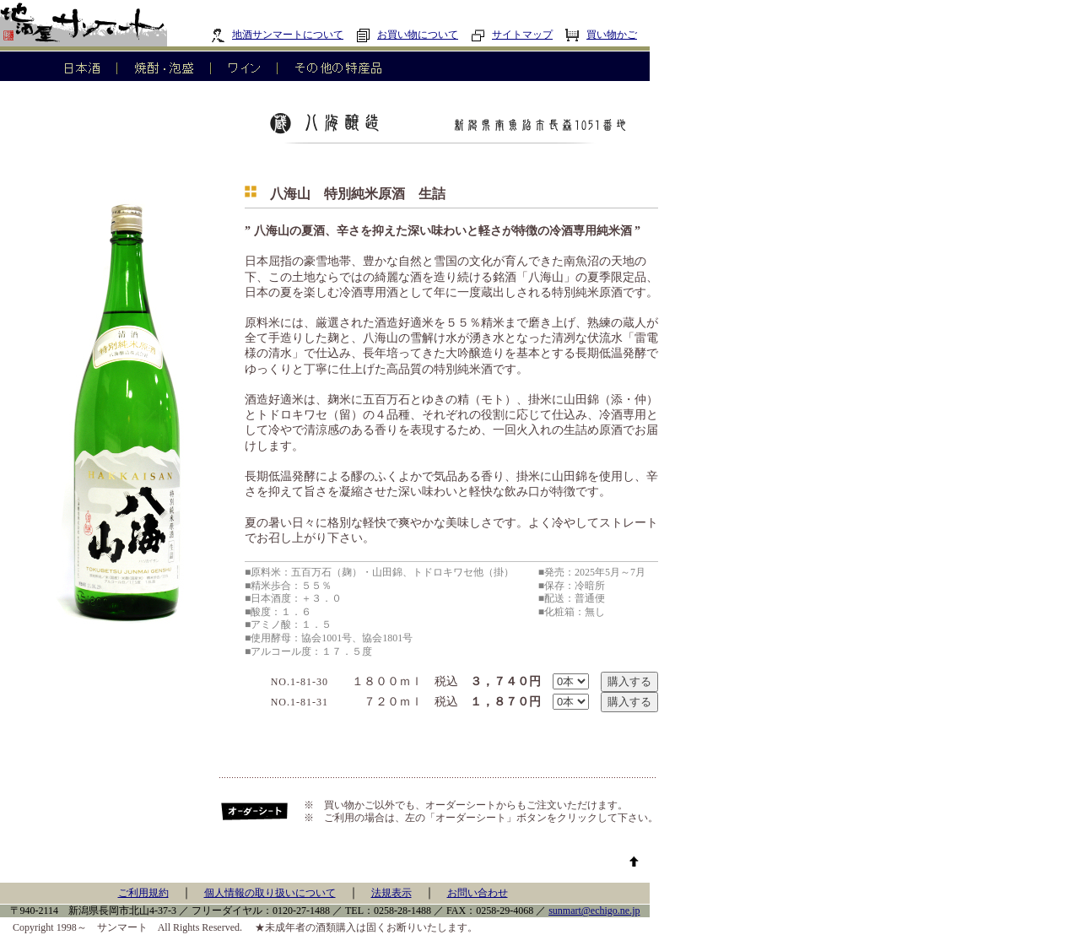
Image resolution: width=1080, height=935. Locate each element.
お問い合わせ (477, 893)
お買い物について (407, 35)
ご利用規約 (143, 893)
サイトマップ (512, 35)
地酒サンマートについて (277, 35)
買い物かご (601, 35)
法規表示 (391, 893)
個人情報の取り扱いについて (270, 893)
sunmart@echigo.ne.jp (594, 910)
